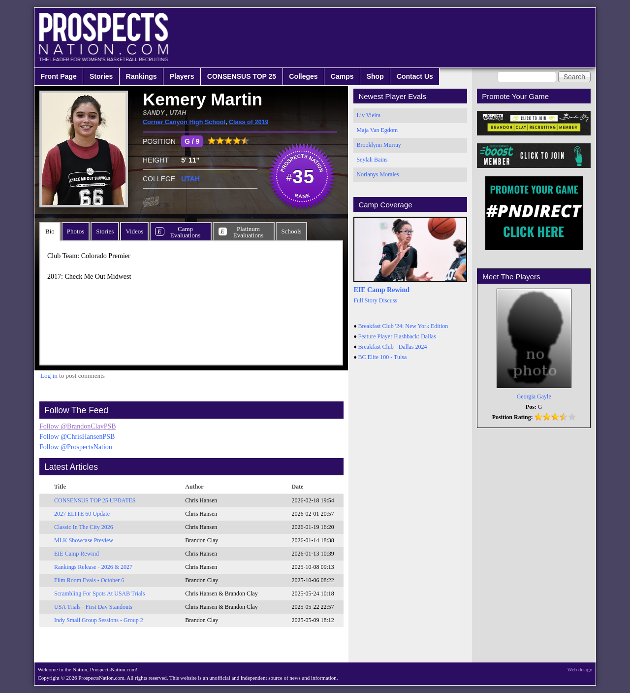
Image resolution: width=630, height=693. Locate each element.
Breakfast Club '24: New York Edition (403, 326)
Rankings (141, 76)
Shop (375, 76)
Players (182, 76)
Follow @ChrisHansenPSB (77, 436)
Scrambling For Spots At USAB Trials (99, 593)
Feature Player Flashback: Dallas (397, 336)
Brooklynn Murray (378, 144)
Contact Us (415, 76)
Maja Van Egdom (377, 130)
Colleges (303, 76)
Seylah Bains (371, 159)
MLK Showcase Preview (83, 540)
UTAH (190, 179)
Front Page (59, 76)
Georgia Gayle (534, 396)
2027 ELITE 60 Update (82, 513)
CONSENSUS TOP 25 (241, 76)
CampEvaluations (185, 232)
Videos (134, 231)
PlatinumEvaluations (248, 232)
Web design (580, 669)
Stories (101, 76)
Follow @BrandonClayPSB (77, 426)
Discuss (388, 300)
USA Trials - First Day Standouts (93, 606)
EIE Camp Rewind (76, 553)
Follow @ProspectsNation (75, 447)
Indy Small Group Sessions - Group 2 (98, 620)
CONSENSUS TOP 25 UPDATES (95, 500)
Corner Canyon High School (184, 122)
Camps (342, 76)
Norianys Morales (377, 174)
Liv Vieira (368, 115)
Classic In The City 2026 (83, 527)
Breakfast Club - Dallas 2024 (392, 346)
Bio (50, 231)
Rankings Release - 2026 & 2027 (93, 566)
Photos (75, 231)
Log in (49, 375)
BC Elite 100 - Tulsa (382, 357)
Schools (291, 231)
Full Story (365, 300)
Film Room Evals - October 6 (89, 580)
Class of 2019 (249, 122)
